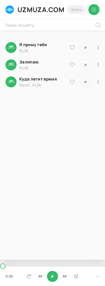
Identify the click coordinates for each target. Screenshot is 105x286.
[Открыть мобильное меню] (93, 9)
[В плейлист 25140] (98, 65)
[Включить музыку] (52, 276)
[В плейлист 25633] (98, 47)
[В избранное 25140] (72, 64)
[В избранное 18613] (72, 82)
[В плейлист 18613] (98, 82)
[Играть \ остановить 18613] (85, 81)
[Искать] (98, 25)
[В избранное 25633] (72, 47)
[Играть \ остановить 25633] (85, 47)
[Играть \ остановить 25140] (85, 64)
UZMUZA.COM (35, 9)
